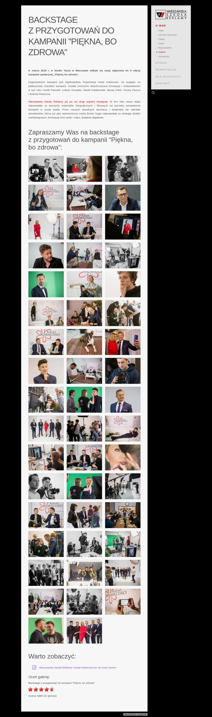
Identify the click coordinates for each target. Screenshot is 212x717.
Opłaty (161, 39)
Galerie (161, 52)
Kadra (161, 43)
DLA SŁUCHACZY (168, 76)
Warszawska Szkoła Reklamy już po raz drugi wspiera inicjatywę (67, 101)
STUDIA (161, 62)
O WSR (161, 25)
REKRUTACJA (166, 69)
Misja (160, 30)
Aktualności (163, 56)
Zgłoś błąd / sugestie (136, 715)
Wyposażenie (164, 47)
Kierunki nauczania (167, 35)
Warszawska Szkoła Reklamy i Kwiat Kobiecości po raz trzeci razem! (77, 667)
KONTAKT (163, 83)
